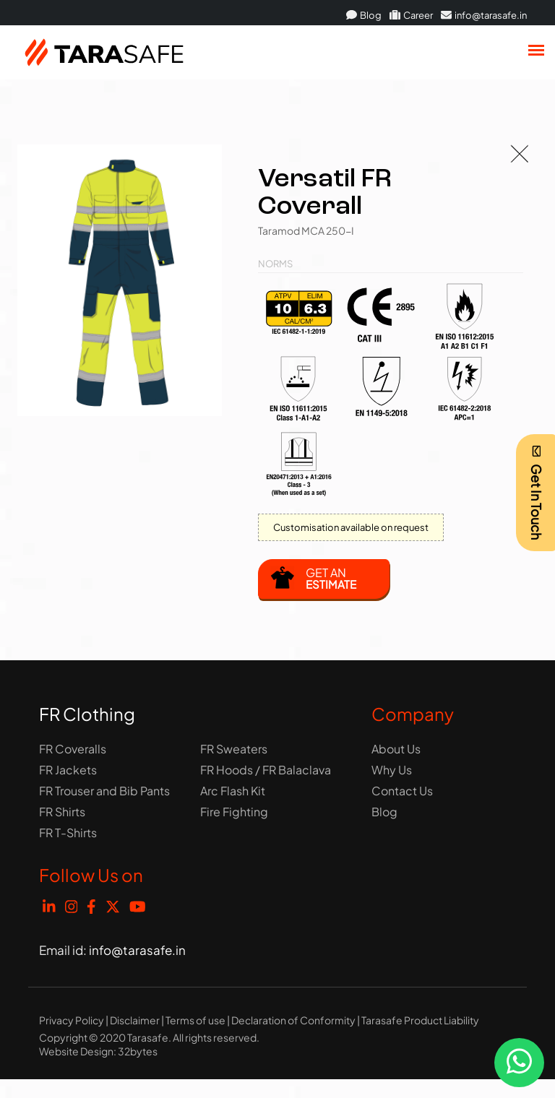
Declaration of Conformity (293, 1019)
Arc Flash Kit (232, 790)
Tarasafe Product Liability (420, 1019)
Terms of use (195, 1019)
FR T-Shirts (68, 832)
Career (411, 15)
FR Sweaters (233, 748)
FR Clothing (87, 714)
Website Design (76, 1051)
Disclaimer (135, 1019)
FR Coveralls (72, 748)
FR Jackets (68, 769)
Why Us (391, 769)
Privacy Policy (71, 1019)
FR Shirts (62, 811)
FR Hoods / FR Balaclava (265, 769)
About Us (396, 748)
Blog (364, 15)
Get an (331, 578)
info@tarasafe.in (484, 15)
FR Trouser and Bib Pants (104, 790)
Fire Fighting (234, 811)
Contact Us (402, 790)
